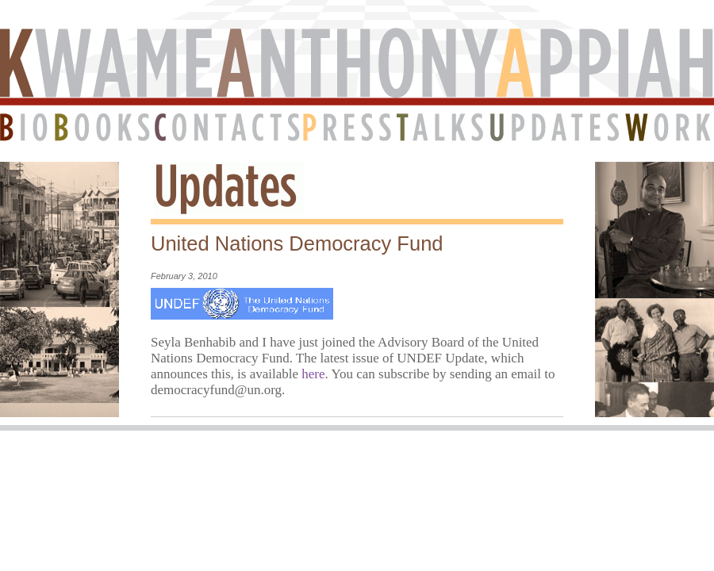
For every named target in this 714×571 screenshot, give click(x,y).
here (312, 373)
